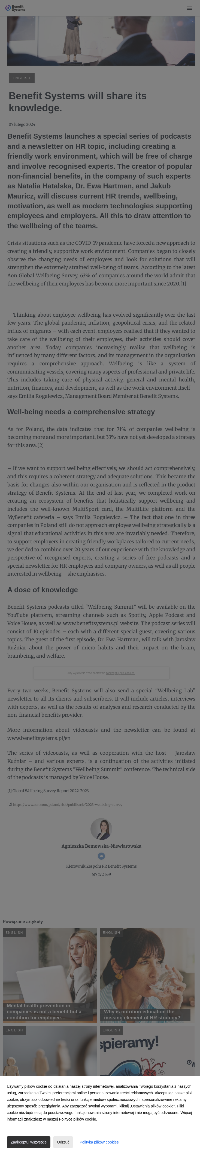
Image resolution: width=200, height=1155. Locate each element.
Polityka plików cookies (99, 1142)
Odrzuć (63, 1142)
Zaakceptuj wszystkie (29, 1142)
